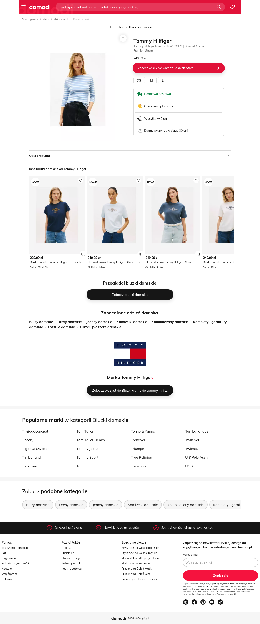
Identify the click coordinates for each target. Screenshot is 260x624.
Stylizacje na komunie (136, 563)
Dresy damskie (69, 321)
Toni (80, 466)
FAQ (4, 553)
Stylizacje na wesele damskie (140, 547)
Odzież (46, 19)
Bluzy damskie (41, 321)
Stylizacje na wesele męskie (139, 553)
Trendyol (138, 440)
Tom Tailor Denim (91, 440)
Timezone (30, 466)
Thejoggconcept (35, 431)
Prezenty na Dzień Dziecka (139, 579)
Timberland (31, 457)
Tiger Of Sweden (35, 448)
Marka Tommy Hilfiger (129, 377)
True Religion (141, 457)
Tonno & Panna (143, 431)
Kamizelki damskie (132, 321)
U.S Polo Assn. (196, 457)
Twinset (191, 448)
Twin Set (192, 440)
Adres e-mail (191, 554)
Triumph (137, 448)
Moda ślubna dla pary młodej (140, 558)
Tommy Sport (87, 457)
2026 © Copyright (138, 618)
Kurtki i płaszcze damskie (100, 327)
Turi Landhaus (196, 431)
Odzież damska (61, 19)
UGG (189, 466)
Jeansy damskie (99, 321)
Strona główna (30, 19)
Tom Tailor (85, 431)
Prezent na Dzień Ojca (136, 574)
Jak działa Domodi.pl (15, 547)
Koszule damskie (61, 327)
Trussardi (138, 466)
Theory (27, 440)
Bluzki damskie (81, 19)
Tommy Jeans (87, 448)
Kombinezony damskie (170, 321)
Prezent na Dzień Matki (137, 568)
